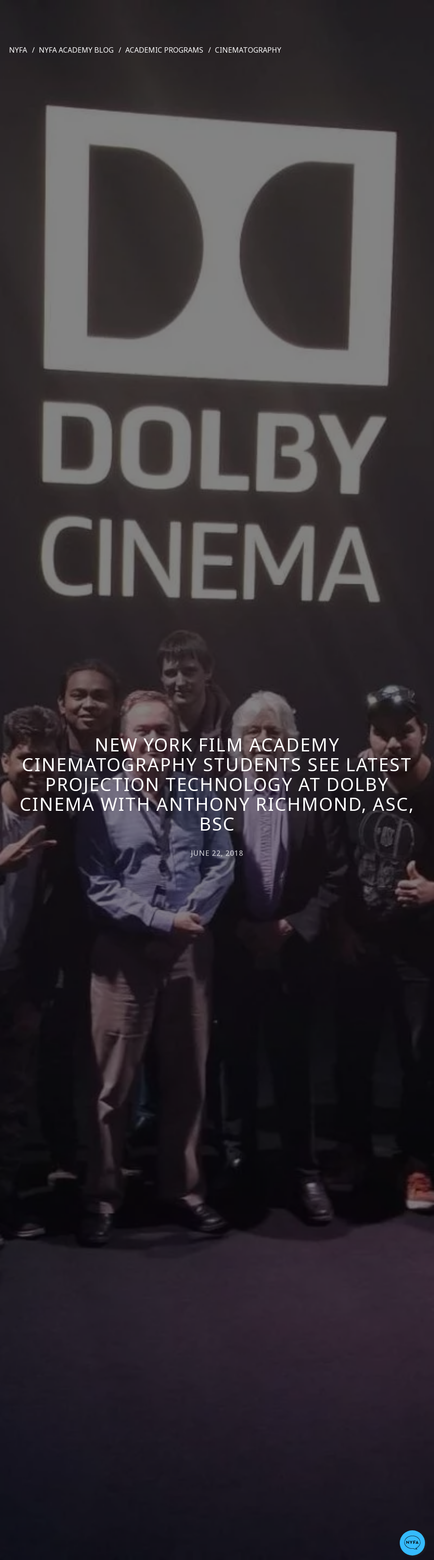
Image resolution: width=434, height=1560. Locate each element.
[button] (412, 1543)
